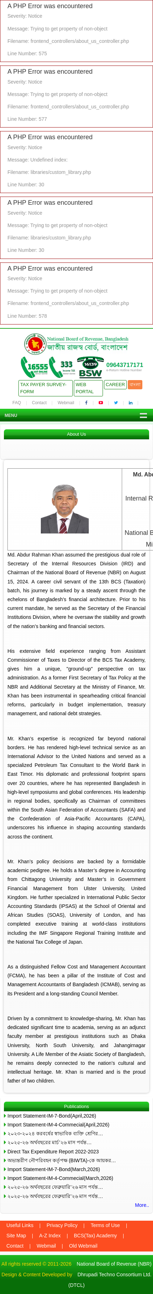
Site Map (16, 1235)
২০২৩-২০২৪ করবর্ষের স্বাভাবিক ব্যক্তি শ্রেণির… (55, 1133)
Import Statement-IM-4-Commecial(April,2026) (58, 1125)
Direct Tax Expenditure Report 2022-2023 (53, 1151)
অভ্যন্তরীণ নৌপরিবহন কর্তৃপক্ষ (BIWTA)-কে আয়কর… (61, 1160)
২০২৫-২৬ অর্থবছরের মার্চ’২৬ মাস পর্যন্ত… (49, 1142)
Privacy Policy (62, 1225)
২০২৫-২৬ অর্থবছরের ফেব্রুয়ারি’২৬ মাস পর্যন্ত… (55, 1187)
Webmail (66, 402)
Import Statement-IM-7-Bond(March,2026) (53, 1169)
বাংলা (135, 384)
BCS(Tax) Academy (95, 1235)
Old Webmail (83, 1246)
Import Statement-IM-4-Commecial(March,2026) (60, 1178)
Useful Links (19, 1225)
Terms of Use (105, 1225)
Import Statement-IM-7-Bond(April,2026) (51, 1116)
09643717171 (124, 365)
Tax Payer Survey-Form (43, 388)
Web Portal (85, 388)
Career (115, 384)
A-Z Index (50, 1235)
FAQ (16, 402)
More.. (142, 1205)
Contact (39, 402)
